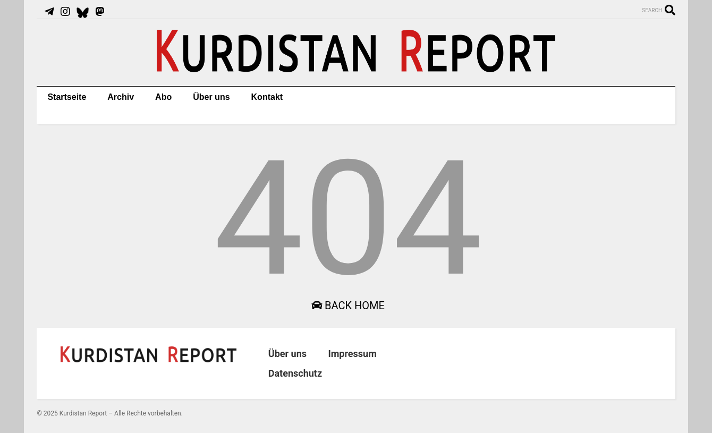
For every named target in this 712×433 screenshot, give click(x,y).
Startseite (66, 96)
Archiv (120, 96)
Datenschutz (295, 373)
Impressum (352, 353)
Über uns (211, 96)
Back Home (348, 305)
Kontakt (267, 96)
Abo (163, 96)
